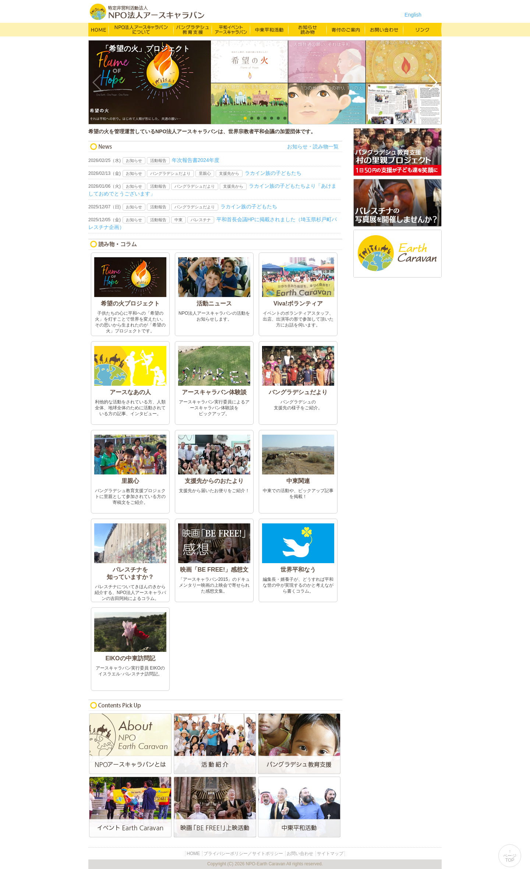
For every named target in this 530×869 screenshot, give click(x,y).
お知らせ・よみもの (308, 29)
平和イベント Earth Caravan (231, 29)
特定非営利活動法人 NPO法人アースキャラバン (147, 12)
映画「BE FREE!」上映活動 (215, 807)
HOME (98, 29)
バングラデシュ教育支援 (193, 29)
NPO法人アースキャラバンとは (131, 743)
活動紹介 (215, 743)
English (412, 15)
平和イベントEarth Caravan (131, 807)
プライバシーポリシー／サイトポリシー (243, 853)
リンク (422, 29)
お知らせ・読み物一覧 (313, 146)
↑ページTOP (509, 856)
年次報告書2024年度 (195, 160)
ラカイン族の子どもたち (273, 173)
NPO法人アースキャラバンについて (141, 29)
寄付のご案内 (346, 29)
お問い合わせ (384, 29)
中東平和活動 (269, 29)
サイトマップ (330, 853)
